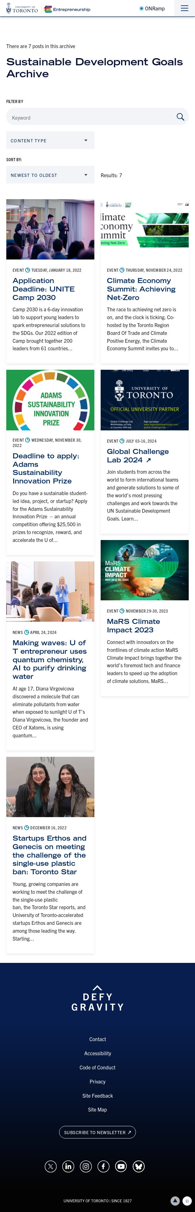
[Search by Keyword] (180, 117)
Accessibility (97, 1053)
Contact (97, 1039)
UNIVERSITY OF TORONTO (86, 1200)
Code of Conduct (97, 1067)
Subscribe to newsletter (97, 1132)
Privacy (97, 1081)
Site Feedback (97, 1095)
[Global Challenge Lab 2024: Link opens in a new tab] (144, 455)
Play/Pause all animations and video (187, 1201)
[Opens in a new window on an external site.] (51, 1166)
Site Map (97, 1109)
